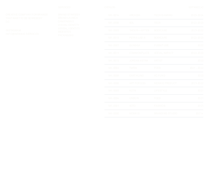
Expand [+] (196, 7)
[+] (8, 21)
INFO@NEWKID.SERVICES (22, 34)
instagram (13, 30)
